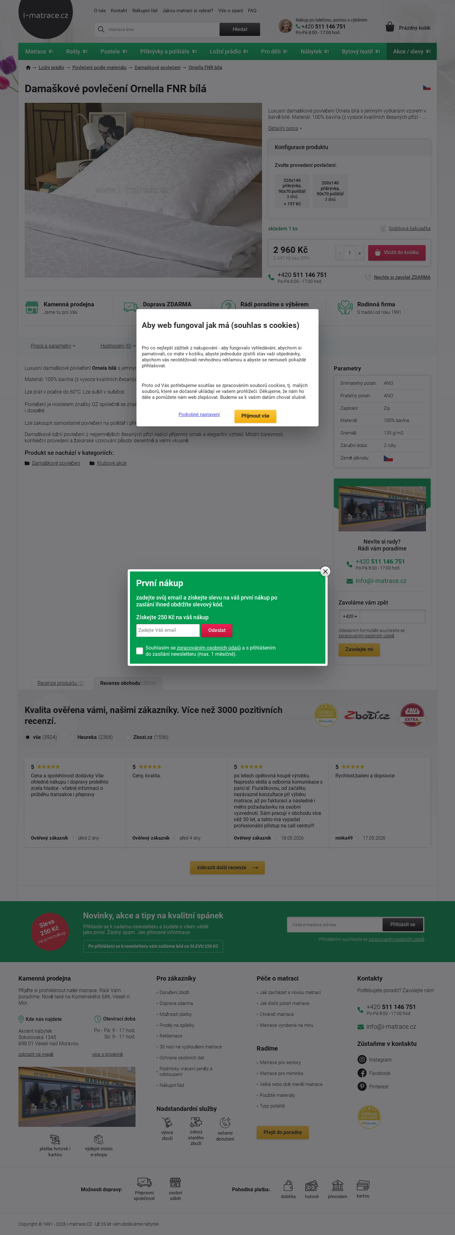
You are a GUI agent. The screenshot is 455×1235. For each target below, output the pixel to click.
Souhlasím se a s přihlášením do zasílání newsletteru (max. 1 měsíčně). (211, 651)
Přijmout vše (255, 416)
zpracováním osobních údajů (209, 648)
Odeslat (216, 630)
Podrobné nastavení (199, 414)
